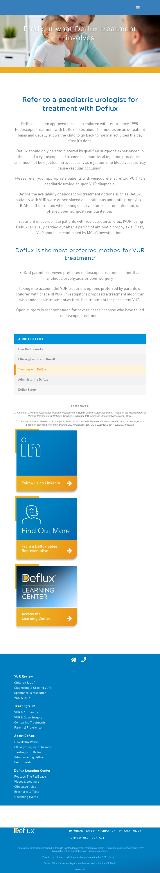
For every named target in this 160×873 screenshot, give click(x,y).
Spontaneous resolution (30, 692)
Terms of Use (78, 838)
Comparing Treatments (30, 722)
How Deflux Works (30, 349)
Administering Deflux (33, 379)
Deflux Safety (27, 389)
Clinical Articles (25, 786)
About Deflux (30, 339)
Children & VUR (25, 682)
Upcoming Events (26, 796)
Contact (98, 838)
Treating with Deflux (32, 369)
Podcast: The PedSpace (30, 776)
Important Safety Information (92, 831)
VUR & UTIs (22, 698)
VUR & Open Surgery (28, 717)
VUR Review (23, 676)
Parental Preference (27, 727)
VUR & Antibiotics (26, 712)
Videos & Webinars (27, 781)
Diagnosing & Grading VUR (32, 687)
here (114, 857)
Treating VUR (24, 706)
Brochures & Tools (26, 791)
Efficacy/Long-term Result (36, 359)
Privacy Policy (130, 831)
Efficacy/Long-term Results (32, 747)
